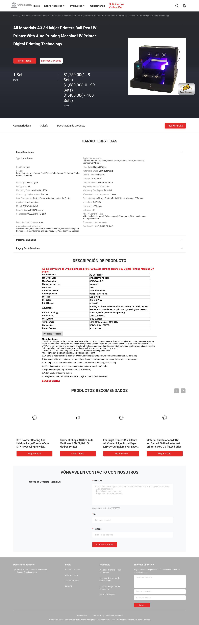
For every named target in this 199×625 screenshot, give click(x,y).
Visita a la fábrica (71, 575)
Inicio (15, 15)
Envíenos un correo (51, 60)
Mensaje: (98, 481)
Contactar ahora (104, 544)
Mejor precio (24, 60)
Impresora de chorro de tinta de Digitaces (110, 571)
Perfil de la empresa (72, 570)
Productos (25, 15)
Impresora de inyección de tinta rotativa (110, 588)
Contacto (68, 586)
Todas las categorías (108, 595)
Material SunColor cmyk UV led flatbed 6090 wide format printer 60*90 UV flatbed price (164, 443)
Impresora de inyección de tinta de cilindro (110, 579)
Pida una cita (175, 125)
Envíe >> (142, 605)
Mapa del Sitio (81, 616)
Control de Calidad (72, 581)
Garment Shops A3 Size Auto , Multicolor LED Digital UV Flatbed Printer (77, 443)
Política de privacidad (114, 616)
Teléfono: (98, 529)
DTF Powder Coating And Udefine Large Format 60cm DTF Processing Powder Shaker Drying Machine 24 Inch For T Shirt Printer (33, 447)
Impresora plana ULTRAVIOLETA (46, 15)
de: (95, 514)
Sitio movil (97, 616)
